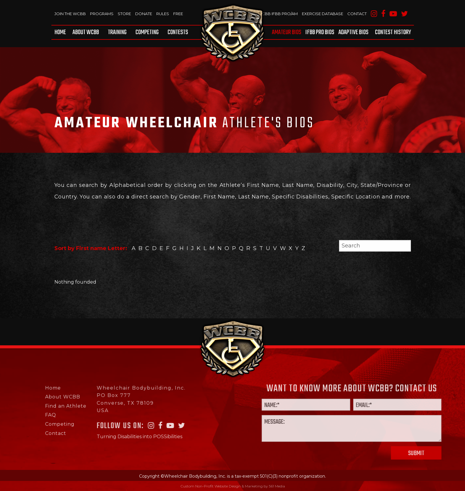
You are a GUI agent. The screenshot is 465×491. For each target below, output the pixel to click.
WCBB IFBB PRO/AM (278, 13)
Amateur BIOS (287, 32)
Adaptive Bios (353, 32)
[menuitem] (61, 32)
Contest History (393, 32)
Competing (147, 32)
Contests (178, 32)
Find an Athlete (43, 406)
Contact (357, 13)
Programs (101, 13)
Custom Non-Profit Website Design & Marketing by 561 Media (232, 486)
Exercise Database (322, 13)
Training (117, 32)
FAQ (28, 415)
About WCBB (85, 32)
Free (178, 13)
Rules (162, 13)
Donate (143, 13)
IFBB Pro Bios (320, 32)
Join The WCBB (70, 13)
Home (60, 32)
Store (124, 13)
